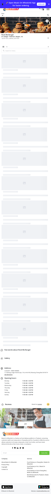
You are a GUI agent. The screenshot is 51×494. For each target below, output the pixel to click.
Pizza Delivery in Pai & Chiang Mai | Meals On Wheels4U (37, 471)
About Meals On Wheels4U (9, 462)
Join (25, 424)
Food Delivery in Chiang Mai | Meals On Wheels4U (38, 463)
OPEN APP (41, 4)
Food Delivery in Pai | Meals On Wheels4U (36, 467)
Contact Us (5, 469)
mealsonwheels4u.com (42, 491)
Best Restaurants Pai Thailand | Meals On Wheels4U (37, 475)
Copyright (4, 467)
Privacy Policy (5, 464)
